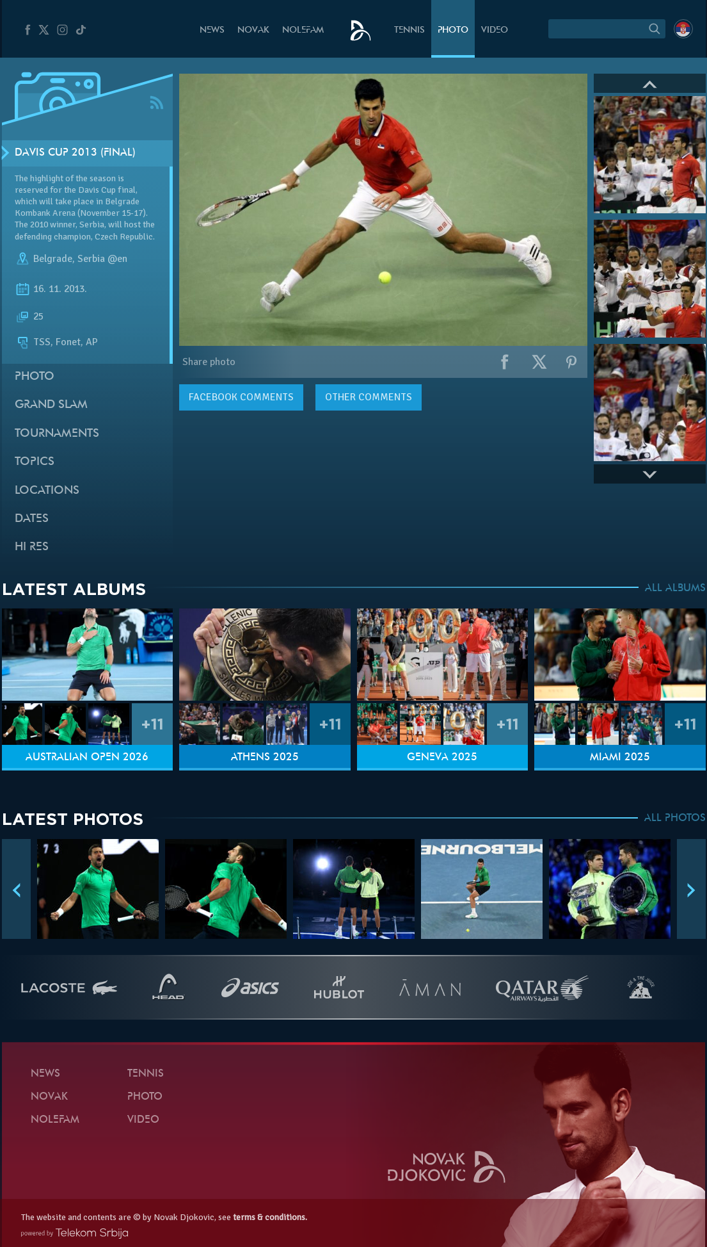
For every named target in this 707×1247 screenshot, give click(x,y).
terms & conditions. (270, 1217)
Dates (32, 519)
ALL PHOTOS (675, 818)
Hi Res (32, 547)
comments (241, 397)
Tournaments (57, 434)
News (212, 30)
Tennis (409, 30)
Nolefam (303, 30)
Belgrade (52, 258)
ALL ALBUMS (675, 588)
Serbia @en (102, 258)
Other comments (368, 397)
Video (494, 30)
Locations (47, 491)
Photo (453, 30)
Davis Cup (97, 189)
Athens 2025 (265, 758)
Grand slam (51, 405)
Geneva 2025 (442, 758)
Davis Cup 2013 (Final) (75, 153)
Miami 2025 (620, 758)
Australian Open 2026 (87, 758)
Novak (253, 30)
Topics (34, 462)
